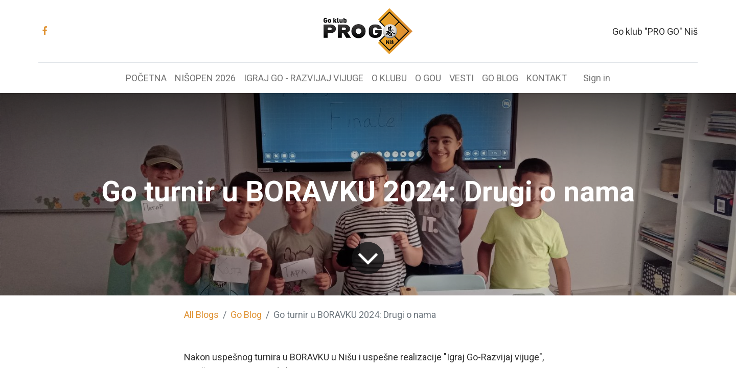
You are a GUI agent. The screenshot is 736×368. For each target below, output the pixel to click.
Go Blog (246, 314)
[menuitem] (146, 78)
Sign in (596, 78)
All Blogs (201, 314)
